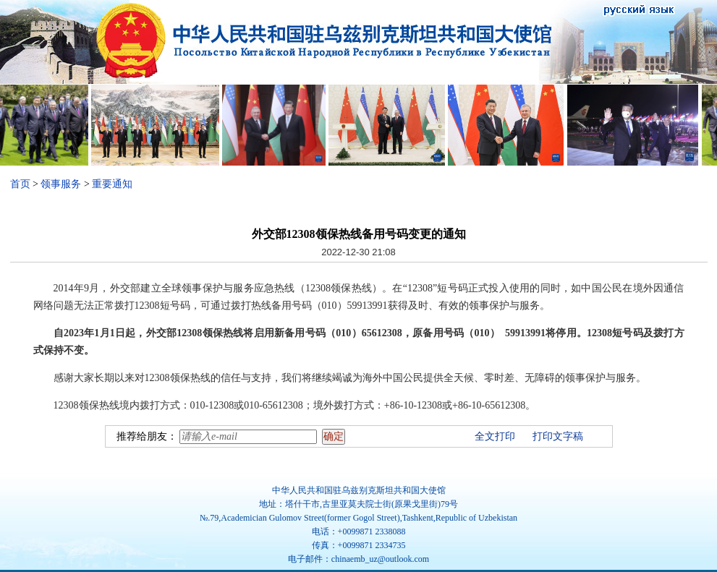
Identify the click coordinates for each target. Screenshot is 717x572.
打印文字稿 (558, 436)
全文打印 (495, 436)
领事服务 (61, 184)
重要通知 (112, 184)
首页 (20, 184)
